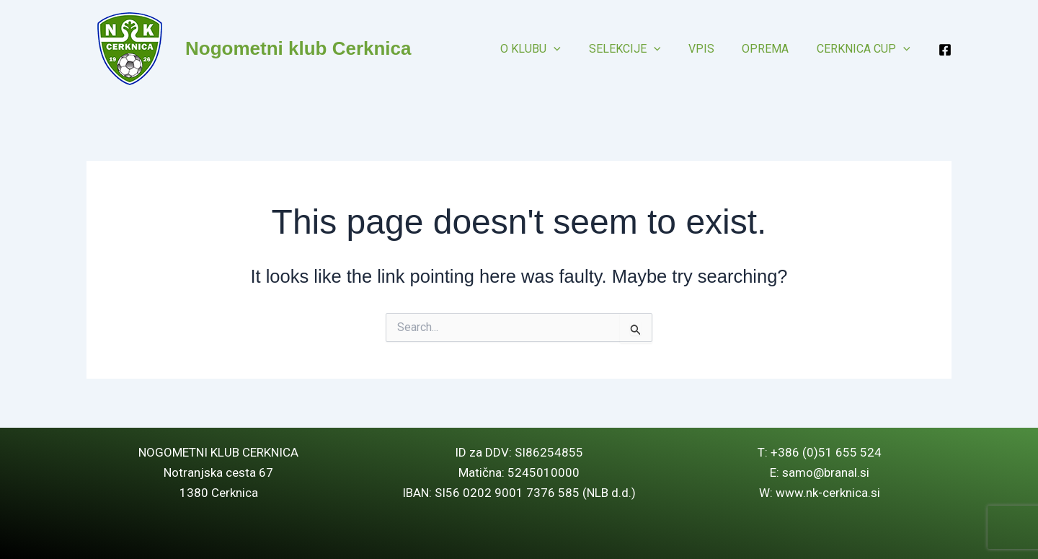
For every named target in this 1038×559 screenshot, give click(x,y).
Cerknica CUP (866, 49)
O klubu (552, 49)
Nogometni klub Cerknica (298, 48)
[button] (575, 49)
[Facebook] (945, 49)
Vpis (713, 49)
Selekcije (642, 49)
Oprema (772, 49)
